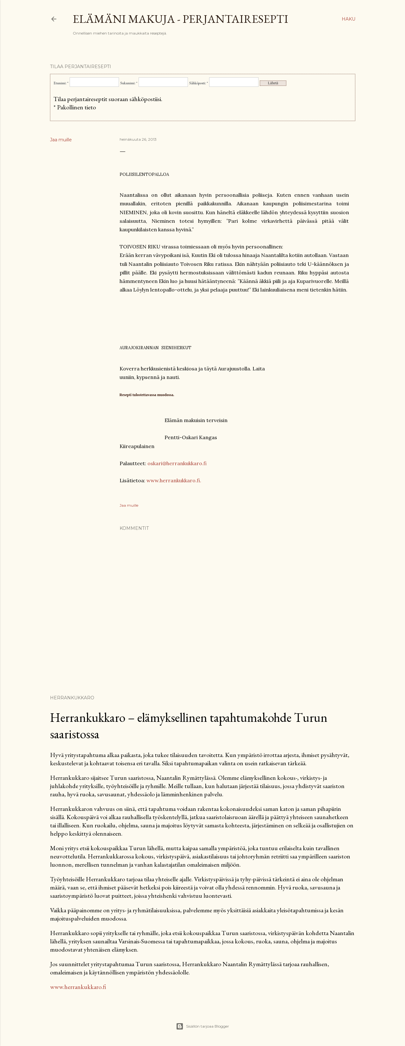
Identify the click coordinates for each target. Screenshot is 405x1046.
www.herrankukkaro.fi (78, 987)
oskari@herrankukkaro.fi (177, 463)
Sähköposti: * (198, 83)
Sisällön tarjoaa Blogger (202, 1026)
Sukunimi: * (128, 83)
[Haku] (348, 19)
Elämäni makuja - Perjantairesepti (180, 18)
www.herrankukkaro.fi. (173, 480)
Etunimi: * (60, 83)
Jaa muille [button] (61, 140)
